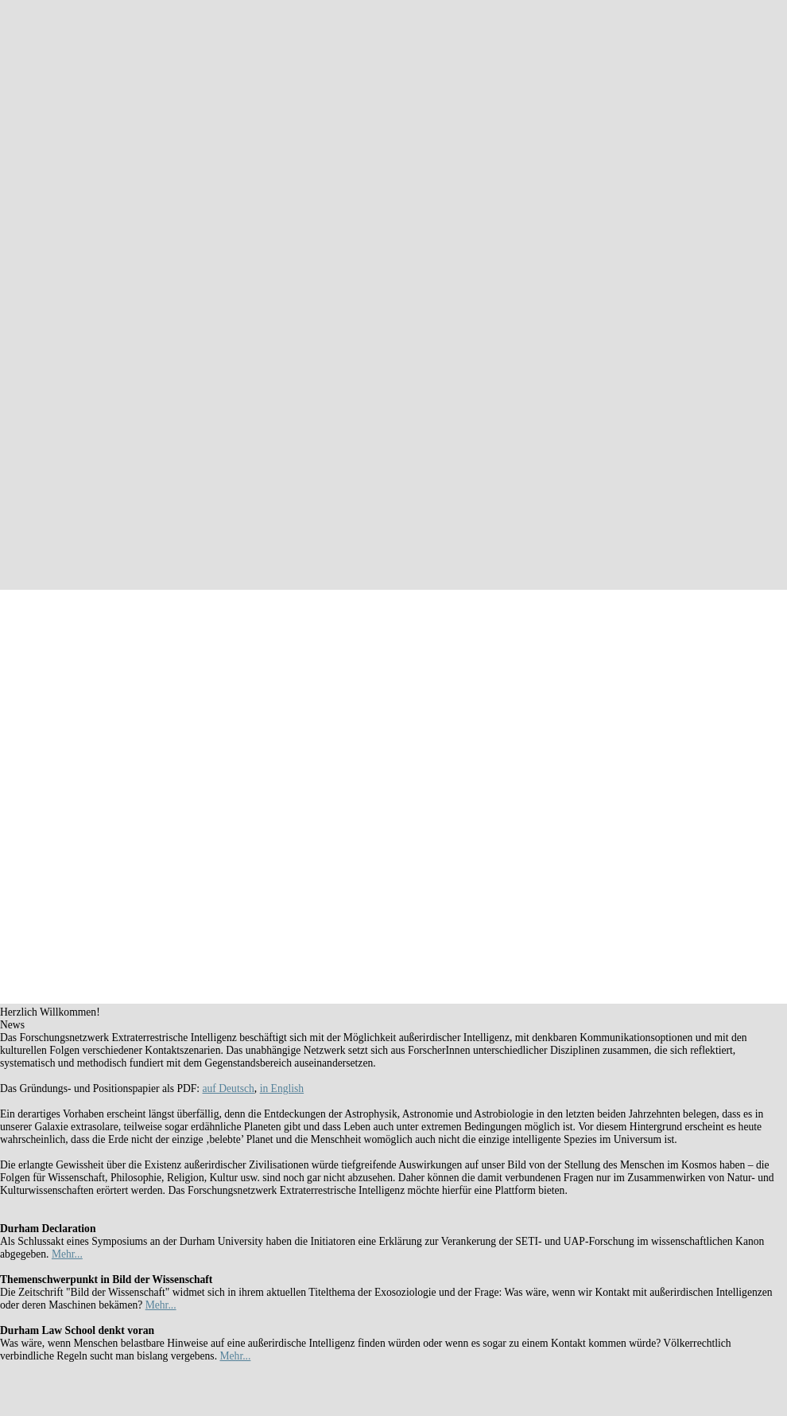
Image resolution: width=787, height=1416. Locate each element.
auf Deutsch (228, 1088)
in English (282, 1088)
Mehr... (67, 1254)
